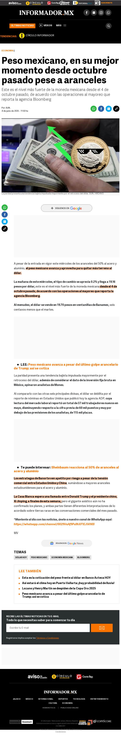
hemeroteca (48, 708)
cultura (53, 703)
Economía (7, 51)
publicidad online (69, 708)
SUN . (8, 108)
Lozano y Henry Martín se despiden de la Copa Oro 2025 (59, 588)
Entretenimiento (99, 699)
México (29, 699)
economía (67, 703)
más (61, 25)
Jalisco (16, 699)
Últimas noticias (22, 26)
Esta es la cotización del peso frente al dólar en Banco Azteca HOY (66, 577)
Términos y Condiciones (47, 638)
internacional (45, 699)
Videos (45, 25)
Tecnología (79, 699)
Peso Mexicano (39, 558)
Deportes (63, 699)
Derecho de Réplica (64, 730)
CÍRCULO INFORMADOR (40, 35)
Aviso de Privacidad (47, 730)
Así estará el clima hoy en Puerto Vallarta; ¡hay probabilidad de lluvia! (68, 583)
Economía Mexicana (62, 558)
